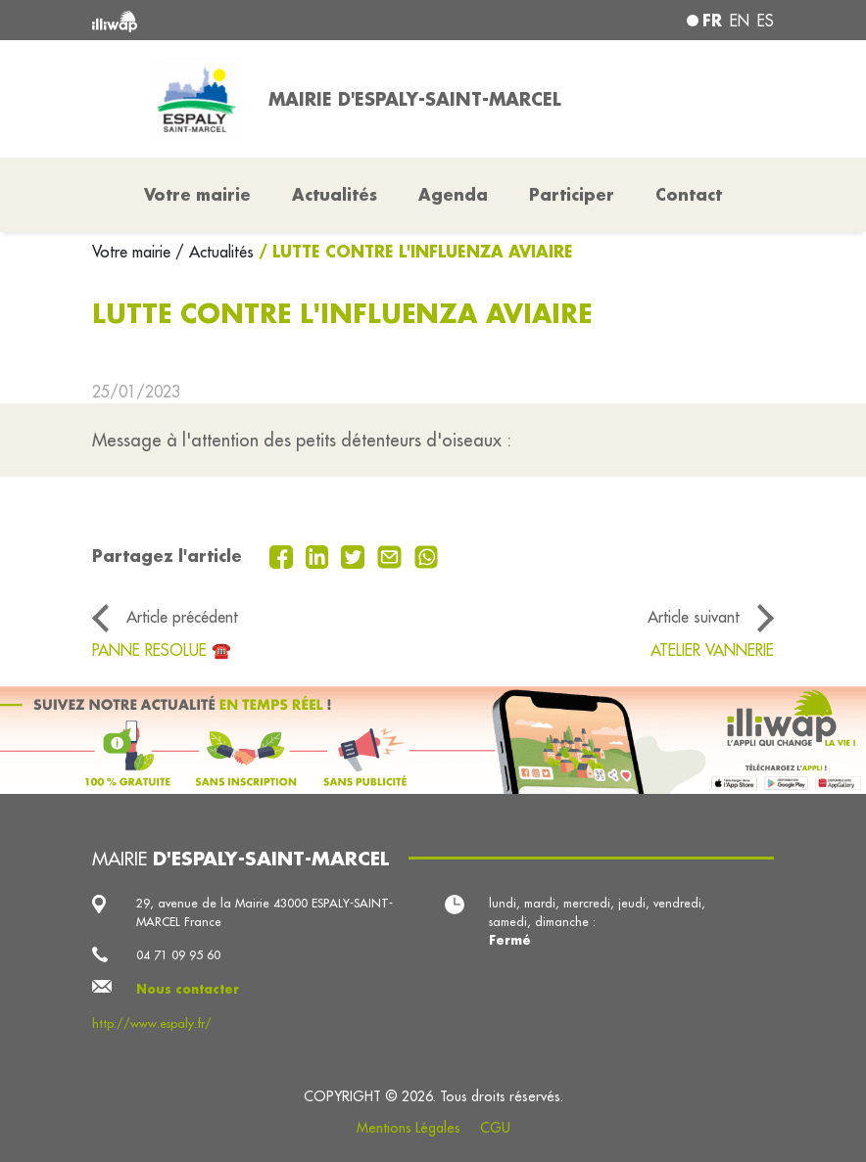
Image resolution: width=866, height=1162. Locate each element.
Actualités (334, 194)
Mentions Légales (408, 1128)
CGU (495, 1128)
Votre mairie (133, 251)
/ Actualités (214, 251)
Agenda (453, 194)
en (739, 20)
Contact (688, 194)
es (765, 20)
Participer (571, 194)
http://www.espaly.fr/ (152, 1023)
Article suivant (694, 617)
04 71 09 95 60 (178, 955)
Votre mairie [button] (197, 194)
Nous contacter (187, 989)
